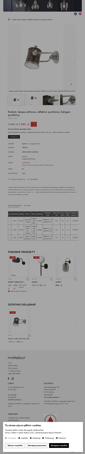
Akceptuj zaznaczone (37, 445)
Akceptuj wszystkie (59, 445)
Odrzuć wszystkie (15, 445)
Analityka (24, 438)
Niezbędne (12, 438)
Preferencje (49, 438)
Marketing (36, 438)
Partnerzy (62, 438)
